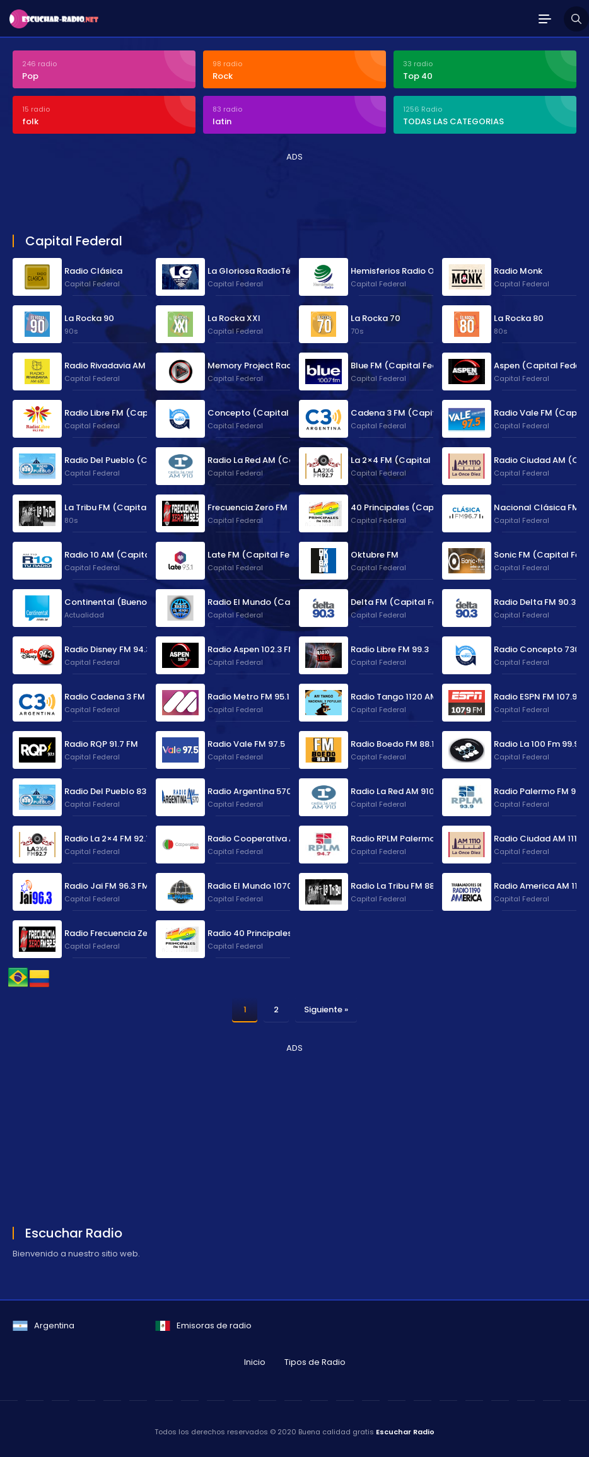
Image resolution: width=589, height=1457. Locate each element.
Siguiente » (326, 1009)
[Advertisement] (242, 191)
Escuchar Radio (405, 1432)
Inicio (254, 1362)
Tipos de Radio (315, 1362)
